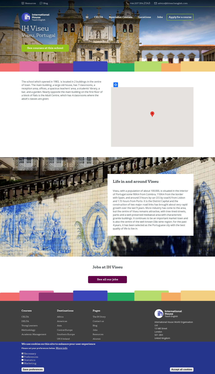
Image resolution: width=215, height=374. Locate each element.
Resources (30, 3)
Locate (115, 84)
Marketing (30, 363)
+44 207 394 (137, 3)
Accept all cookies (181, 369)
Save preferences (33, 369)
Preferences (31, 357)
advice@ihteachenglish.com (173, 3)
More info (61, 348)
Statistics (29, 360)
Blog (45, 3)
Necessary (30, 353)
